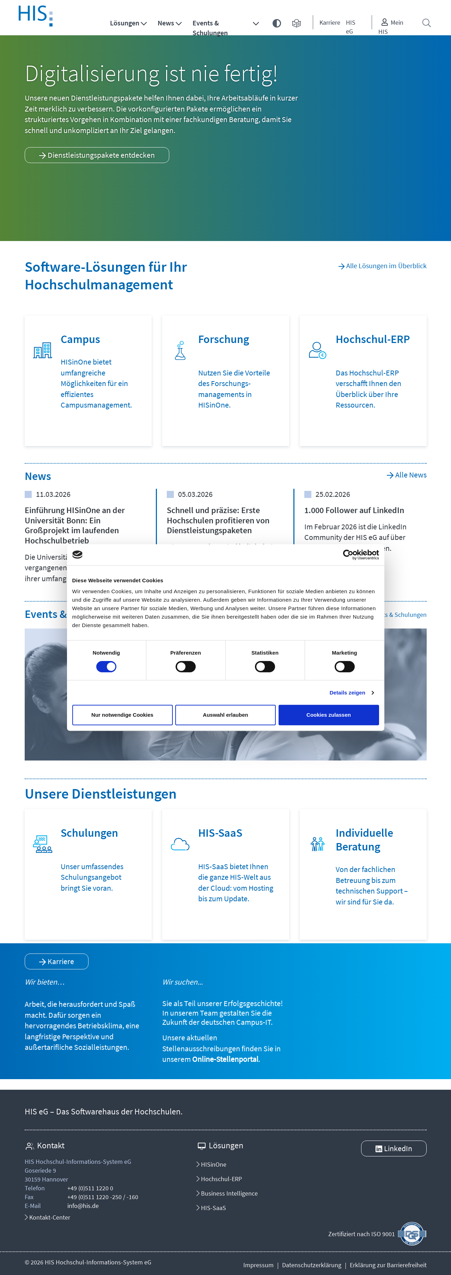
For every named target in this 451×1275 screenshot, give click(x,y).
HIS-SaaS (211, 1208)
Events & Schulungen (210, 27)
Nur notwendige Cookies (122, 715)
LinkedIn (398, 1148)
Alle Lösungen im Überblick (386, 265)
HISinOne (211, 1164)
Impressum (258, 1265)
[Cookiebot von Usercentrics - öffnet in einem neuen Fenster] (348, 554)
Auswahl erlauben (225, 715)
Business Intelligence (227, 1193)
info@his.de (83, 1206)
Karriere (329, 22)
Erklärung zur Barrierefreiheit (388, 1265)
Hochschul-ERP (219, 1179)
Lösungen (124, 22)
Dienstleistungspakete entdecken (101, 155)
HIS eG (350, 26)
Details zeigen (347, 693)
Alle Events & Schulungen (393, 615)
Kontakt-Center (47, 1217)
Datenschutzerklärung (311, 1265)
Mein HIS (390, 27)
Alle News (411, 475)
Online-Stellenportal (225, 1059)
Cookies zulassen (328, 715)
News (166, 22)
